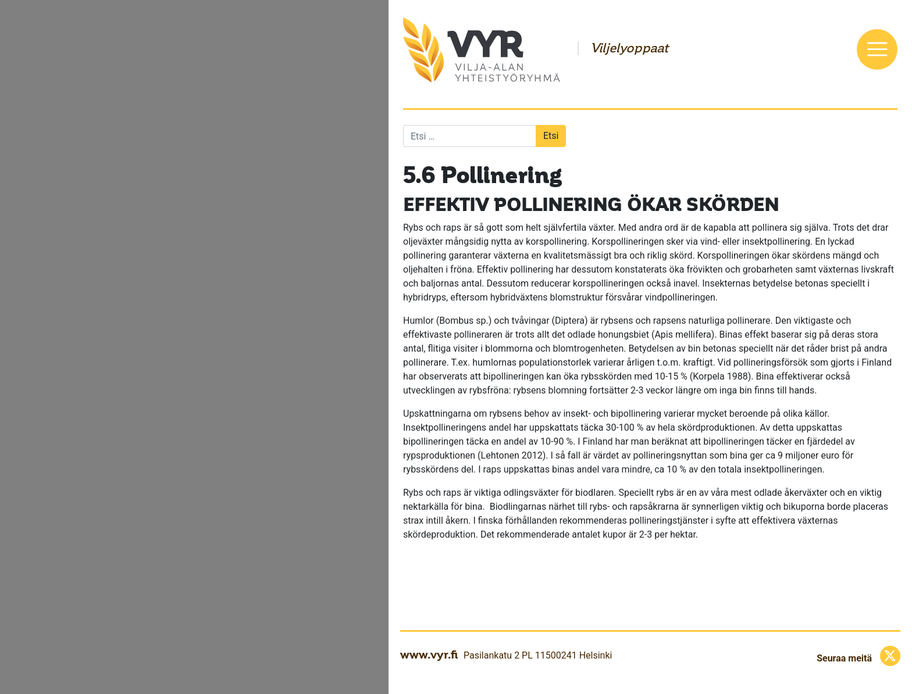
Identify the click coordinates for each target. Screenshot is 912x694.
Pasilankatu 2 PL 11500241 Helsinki (538, 655)
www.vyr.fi (429, 654)
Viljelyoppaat (629, 48)
